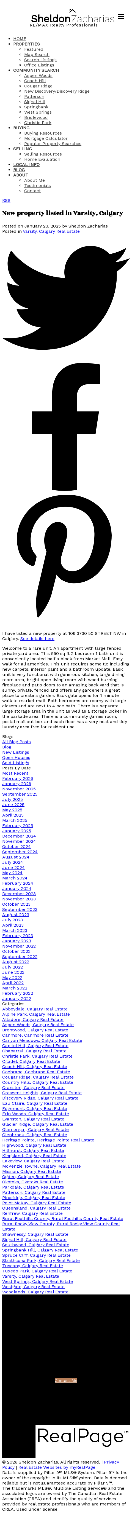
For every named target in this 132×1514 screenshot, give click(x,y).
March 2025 (14, 820)
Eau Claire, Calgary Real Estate (34, 1103)
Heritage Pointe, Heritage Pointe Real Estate (48, 1140)
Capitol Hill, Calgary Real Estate (35, 1045)
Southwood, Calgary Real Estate (35, 1244)
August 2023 (15, 914)
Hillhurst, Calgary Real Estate (33, 1150)
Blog (6, 747)
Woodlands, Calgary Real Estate (35, 1291)
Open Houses (16, 757)
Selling (22, 148)
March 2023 (14, 930)
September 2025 (19, 794)
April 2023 (13, 925)
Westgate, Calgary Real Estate (33, 1286)
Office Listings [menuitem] (39, 65)
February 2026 (17, 778)
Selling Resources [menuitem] (43, 154)
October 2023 (16, 904)
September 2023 (19, 909)
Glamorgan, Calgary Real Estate (35, 1129)
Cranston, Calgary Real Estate (33, 1087)
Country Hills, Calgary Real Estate (37, 1082)
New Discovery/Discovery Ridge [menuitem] (57, 91)
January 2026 (16, 783)
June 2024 (13, 867)
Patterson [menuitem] (34, 96)
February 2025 (17, 825)
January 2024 (16, 888)
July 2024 (12, 862)
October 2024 (16, 846)
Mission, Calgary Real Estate (31, 1171)
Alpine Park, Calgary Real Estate (36, 1014)
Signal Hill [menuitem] (34, 101)
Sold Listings (15, 762)
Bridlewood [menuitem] (36, 117)
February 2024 (17, 883)
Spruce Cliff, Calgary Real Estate (36, 1255)
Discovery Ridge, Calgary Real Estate (40, 1098)
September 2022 (19, 956)
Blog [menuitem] (19, 169)
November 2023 (19, 899)
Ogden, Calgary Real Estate (30, 1176)
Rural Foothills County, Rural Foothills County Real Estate (62, 1218)
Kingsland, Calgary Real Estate (34, 1155)
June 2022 (13, 972)
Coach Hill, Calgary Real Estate (34, 1066)
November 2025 (19, 788)
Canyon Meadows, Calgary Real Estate (42, 1040)
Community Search (36, 70)
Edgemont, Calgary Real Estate (34, 1108)
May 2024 (12, 872)
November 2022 (19, 946)
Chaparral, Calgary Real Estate (34, 1050)
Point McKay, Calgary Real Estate (36, 1202)
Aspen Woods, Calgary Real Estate (38, 1024)
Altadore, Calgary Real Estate (33, 1019)
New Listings (15, 752)
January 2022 (16, 998)
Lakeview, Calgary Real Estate (33, 1160)
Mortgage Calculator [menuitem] (46, 138)
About (20, 175)
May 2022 (12, 977)
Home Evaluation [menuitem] (42, 159)
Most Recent (15, 773)
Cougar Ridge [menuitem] (38, 86)
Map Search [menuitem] (37, 54)
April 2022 (13, 982)
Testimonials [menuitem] (37, 185)
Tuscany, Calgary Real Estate (32, 1265)
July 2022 (12, 967)
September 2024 (20, 851)
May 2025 (12, 809)
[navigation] (66, 114)
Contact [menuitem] (32, 190)
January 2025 (16, 830)
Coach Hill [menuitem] (35, 80)
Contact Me (66, 1380)
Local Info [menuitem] (26, 164)
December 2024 (19, 836)
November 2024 (19, 841)
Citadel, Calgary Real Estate (31, 1061)
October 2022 (16, 951)
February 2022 (17, 993)
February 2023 (17, 935)
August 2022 (15, 961)
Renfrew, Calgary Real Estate (32, 1213)
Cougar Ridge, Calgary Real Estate (38, 1077)
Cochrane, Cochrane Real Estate (36, 1071)
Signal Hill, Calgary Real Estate (34, 1239)
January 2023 (16, 940)
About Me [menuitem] (34, 180)
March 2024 (15, 878)
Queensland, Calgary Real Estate (36, 1208)
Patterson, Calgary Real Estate (33, 1192)
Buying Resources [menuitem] (43, 133)
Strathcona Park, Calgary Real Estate (41, 1260)
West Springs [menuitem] (38, 112)
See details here (37, 638)
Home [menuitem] (19, 38)
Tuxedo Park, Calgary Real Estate (37, 1271)
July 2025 (12, 799)
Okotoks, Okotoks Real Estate (32, 1181)
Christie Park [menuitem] (37, 122)
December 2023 (19, 893)
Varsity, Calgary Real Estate (51, 231)
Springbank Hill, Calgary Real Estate (40, 1250)
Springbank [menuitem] (36, 106)
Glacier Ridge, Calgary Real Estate (37, 1124)
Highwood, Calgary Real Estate (34, 1145)
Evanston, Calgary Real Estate (33, 1119)
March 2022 (14, 988)
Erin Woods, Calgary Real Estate (35, 1113)
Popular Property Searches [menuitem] (52, 143)
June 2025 (13, 804)
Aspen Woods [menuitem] (38, 75)
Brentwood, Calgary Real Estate (35, 1029)
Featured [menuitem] (33, 49)
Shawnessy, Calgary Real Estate (35, 1234)
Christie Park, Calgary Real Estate (37, 1056)
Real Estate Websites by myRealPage (56, 1467)
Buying (21, 127)
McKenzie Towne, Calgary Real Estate (41, 1166)
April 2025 (13, 815)
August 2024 (15, 857)
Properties (26, 44)
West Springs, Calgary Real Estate (37, 1281)
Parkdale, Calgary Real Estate (33, 1187)
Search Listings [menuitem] (40, 59)
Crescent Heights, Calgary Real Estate (42, 1092)
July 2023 (12, 919)
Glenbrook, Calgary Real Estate (34, 1134)
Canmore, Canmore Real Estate (35, 1035)
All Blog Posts (16, 741)
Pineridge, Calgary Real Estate (33, 1197)
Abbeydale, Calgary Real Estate (35, 1009)
